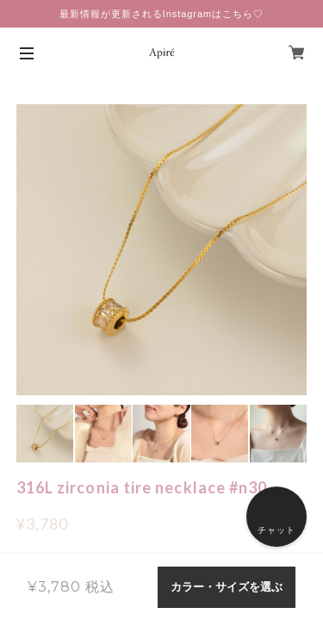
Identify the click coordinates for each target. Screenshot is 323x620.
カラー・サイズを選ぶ (227, 586)
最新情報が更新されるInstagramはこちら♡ (161, 14)
